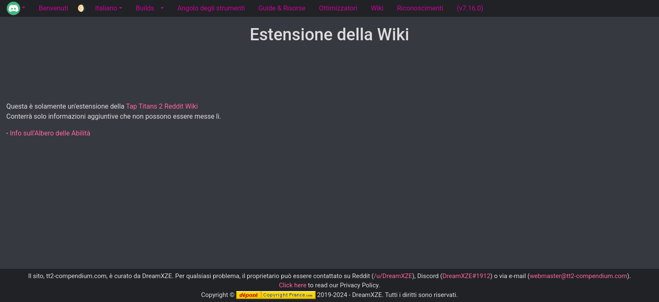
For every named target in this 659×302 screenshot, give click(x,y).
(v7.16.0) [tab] (470, 8)
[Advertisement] (329, 73)
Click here (292, 285)
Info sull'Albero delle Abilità (50, 133)
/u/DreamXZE (393, 276)
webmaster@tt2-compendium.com (578, 276)
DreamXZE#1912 (466, 276)
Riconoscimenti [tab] (420, 8)
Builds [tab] (145, 8)
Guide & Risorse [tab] (282, 8)
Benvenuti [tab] (53, 8)
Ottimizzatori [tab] (338, 8)
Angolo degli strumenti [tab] (211, 8)
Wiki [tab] (377, 8)
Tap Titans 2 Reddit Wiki (162, 106)
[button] (16, 8)
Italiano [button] (106, 8)
